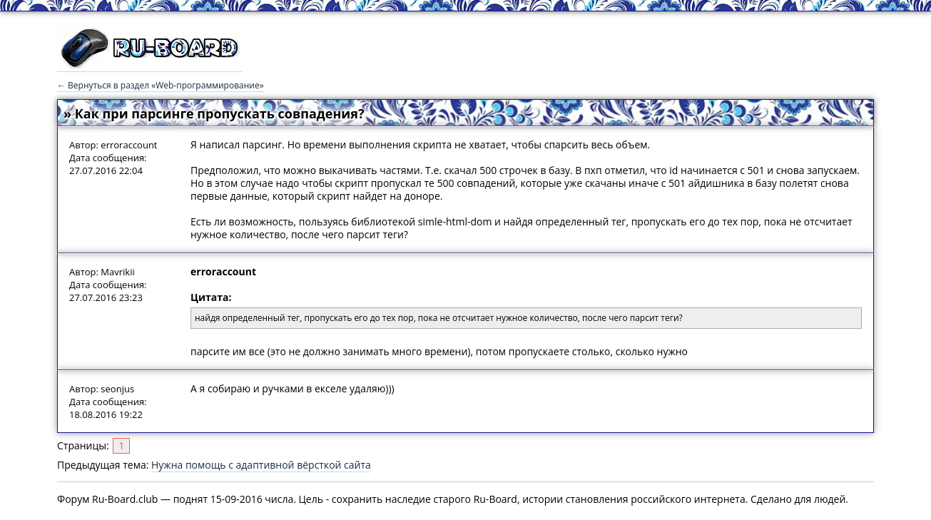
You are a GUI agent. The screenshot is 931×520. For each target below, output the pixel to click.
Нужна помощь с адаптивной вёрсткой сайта (261, 464)
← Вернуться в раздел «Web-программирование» (160, 85)
